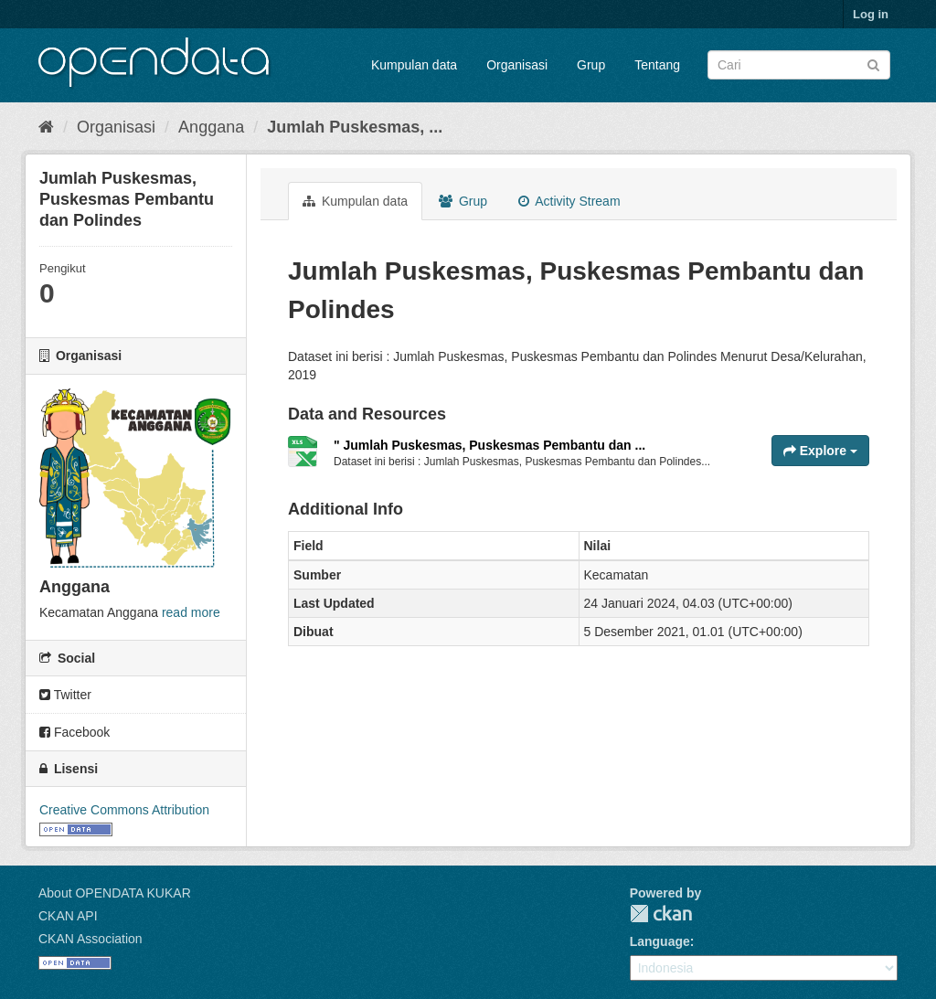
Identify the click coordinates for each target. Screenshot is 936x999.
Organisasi (517, 65)
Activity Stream (569, 201)
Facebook (74, 732)
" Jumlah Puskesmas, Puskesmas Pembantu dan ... (489, 445)
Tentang (657, 65)
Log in (870, 14)
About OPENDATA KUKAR (114, 893)
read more (191, 612)
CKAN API (68, 916)
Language (660, 941)
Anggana (211, 127)
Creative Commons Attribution (124, 809)
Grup (591, 65)
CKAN (661, 913)
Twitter (65, 694)
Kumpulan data (414, 65)
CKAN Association (90, 938)
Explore (820, 450)
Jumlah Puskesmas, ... (354, 127)
